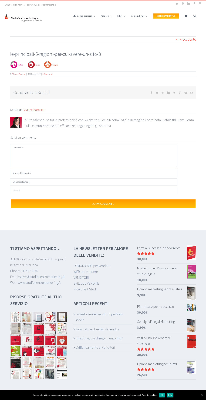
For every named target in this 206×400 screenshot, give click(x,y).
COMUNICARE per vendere (92, 265)
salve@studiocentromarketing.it (41, 4)
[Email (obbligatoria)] (93, 181)
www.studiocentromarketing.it (39, 282)
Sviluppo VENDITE (86, 283)
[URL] (93, 190)
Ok (162, 395)
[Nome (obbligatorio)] (93, 173)
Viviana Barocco (18, 74)
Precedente (187, 39)
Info (170, 395)
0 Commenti (48, 74)
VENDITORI (81, 277)
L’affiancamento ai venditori (95, 347)
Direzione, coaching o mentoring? (99, 338)
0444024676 (29, 271)
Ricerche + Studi (85, 289)
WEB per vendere (86, 271)
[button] (194, 15)
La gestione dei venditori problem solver (99, 317)
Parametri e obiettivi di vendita (97, 329)
